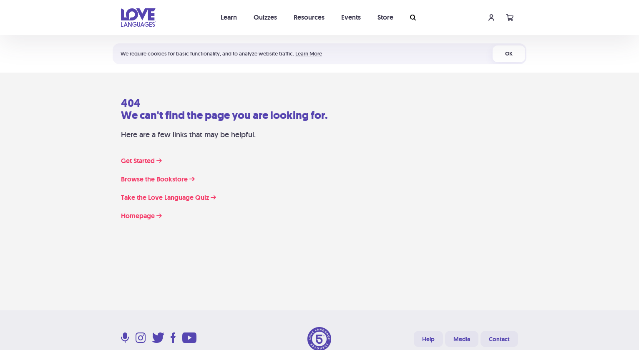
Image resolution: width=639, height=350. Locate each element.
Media (461, 339)
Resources (309, 17)
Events (351, 17)
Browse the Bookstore (158, 179)
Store (385, 17)
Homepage (141, 216)
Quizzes (265, 17)
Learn (229, 17)
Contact (499, 339)
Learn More (308, 53)
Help (428, 339)
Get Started (141, 161)
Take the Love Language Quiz (168, 197)
